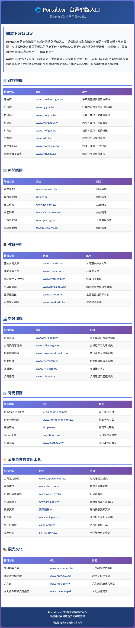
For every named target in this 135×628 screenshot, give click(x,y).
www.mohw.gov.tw (47, 146)
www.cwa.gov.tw (49, 501)
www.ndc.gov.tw (46, 153)
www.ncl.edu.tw (52, 294)
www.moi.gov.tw (46, 115)
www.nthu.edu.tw (54, 271)
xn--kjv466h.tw (48, 532)
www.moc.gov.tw (60, 583)
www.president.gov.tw (49, 99)
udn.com (41, 197)
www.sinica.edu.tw (54, 286)
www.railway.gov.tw (48, 345)
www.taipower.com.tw (52, 478)
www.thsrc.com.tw (47, 337)
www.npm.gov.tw (60, 576)
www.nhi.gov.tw (49, 517)
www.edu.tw (43, 138)
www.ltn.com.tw (46, 204)
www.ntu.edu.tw (53, 263)
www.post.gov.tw (53, 443)
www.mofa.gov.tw (47, 122)
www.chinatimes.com (49, 212)
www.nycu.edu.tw (54, 279)
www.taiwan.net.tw (61, 568)
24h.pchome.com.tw (55, 412)
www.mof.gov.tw (46, 130)
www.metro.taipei (47, 361)
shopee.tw (49, 427)
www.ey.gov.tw (45, 107)
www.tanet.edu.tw (54, 302)
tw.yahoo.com (51, 435)
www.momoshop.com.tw (58, 419)
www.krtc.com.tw (46, 368)
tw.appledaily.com (47, 228)
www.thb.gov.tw (46, 376)
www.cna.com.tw (46, 189)
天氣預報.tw (46, 509)
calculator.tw (47, 525)
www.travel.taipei (60, 591)
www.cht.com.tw (49, 486)
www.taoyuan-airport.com (52, 353)
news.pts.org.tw (45, 220)
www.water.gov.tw (50, 494)
